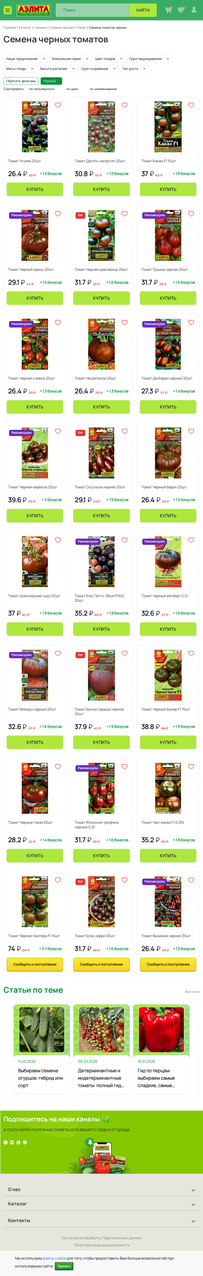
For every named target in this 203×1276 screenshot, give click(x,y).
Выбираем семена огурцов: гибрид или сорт (40, 1078)
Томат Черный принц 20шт (31, 269)
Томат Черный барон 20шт (164, 487)
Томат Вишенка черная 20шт (166, 935)
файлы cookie (54, 1258)
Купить (35, 189)
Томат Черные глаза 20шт (30, 822)
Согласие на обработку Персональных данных (101, 1237)
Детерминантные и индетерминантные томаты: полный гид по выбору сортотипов (99, 1078)
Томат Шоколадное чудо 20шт (34, 595)
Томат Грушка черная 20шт (164, 269)
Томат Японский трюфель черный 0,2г (97, 825)
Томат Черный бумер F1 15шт (165, 709)
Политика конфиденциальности (101, 1245)
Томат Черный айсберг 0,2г (164, 595)
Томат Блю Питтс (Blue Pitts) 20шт (99, 598)
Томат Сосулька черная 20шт (100, 487)
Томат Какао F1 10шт (158, 160)
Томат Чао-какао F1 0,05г (163, 822)
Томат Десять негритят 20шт (100, 160)
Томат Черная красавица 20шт (101, 269)
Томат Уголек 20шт (24, 160)
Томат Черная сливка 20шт (31, 378)
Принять (64, 1266)
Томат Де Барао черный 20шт (166, 378)
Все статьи (192, 992)
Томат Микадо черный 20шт (32, 709)
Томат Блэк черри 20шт (95, 935)
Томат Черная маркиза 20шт (32, 487)
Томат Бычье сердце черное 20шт (99, 711)
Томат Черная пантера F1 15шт (34, 935)
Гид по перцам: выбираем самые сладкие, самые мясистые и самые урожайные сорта (158, 1078)
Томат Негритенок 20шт (95, 378)
